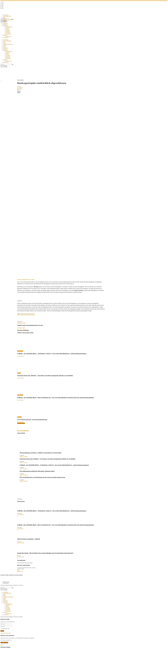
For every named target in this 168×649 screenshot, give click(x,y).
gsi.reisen (8, 30)
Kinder (26, 313)
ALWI (20, 541)
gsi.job (7, 29)
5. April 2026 (20, 400)
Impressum (6, 583)
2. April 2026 (20, 422)
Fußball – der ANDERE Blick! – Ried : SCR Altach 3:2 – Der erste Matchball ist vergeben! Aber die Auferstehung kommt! (55, 397)
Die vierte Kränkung (23, 430)
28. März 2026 (20, 542)
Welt (4, 17)
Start (18, 80)
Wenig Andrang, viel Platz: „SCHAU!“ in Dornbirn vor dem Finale (40, 452)
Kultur (4, 20)
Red (20, 86)
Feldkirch (22, 313)
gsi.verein (5, 24)
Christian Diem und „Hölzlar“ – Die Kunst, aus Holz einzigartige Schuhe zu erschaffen (45, 375)
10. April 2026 (20, 378)
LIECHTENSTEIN (7, 16)
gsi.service (5, 25)
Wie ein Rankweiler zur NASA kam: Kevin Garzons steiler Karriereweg (42, 477)
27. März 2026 (20, 556)
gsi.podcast (5, 37)
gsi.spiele (8, 31)
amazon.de (20, 571)
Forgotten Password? (6, 633)
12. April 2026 (20, 356)
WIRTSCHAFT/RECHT (8, 19)
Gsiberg (22, 80)
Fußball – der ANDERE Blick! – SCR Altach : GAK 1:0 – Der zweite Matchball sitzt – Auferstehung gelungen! (51, 353)
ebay (18, 570)
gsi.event (8, 28)
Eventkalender (9, 26)
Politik (4, 18)
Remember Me (5, 628)
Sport (4, 22)
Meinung (5, 35)
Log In (2, 644)
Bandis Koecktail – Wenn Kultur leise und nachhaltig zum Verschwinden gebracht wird (45, 553)
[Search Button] (12, 64)
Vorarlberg (5, 14)
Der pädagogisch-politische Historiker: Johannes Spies (37, 471)
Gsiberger (5, 23)
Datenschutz (6, 581)
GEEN (20, 513)
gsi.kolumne (8, 36)
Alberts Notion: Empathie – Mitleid (28, 539)
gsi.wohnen (8, 33)
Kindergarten (31, 313)
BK (20, 555)
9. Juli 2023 (20, 87)
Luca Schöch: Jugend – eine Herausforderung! (32, 419)
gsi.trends (8, 32)
